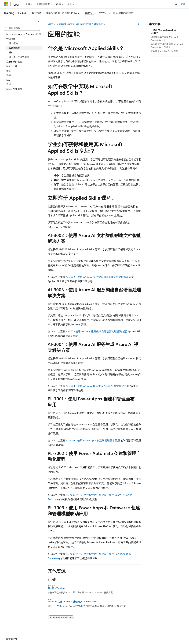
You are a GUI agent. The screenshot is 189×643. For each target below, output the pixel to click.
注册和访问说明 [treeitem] (14, 61)
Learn (50, 23)
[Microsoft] (6, 4)
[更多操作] (138, 24)
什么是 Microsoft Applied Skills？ (163, 31)
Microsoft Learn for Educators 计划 (73, 23)
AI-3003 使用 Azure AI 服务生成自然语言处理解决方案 (96, 331)
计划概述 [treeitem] (13, 43)
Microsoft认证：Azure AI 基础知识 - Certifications (73, 601)
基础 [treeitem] (11, 52)
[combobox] (22, 28)
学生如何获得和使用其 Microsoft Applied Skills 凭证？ (167, 45)
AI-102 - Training (56, 588)
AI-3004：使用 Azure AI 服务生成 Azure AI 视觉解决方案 (97, 385)
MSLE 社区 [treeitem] (11, 65)
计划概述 (98, 23)
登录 (183, 4)
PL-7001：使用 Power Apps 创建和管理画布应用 (93, 440)
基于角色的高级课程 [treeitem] (19, 56)
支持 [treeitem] (8, 84)
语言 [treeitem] (8, 70)
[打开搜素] (176, 4)
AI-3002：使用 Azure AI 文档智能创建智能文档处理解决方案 (100, 276)
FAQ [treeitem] (8, 79)
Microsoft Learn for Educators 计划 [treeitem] (23, 34)
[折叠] (39, 21)
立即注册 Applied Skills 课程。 (165, 51)
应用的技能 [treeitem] (14, 47)
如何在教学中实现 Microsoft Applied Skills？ (164, 38)
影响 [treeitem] (8, 75)
